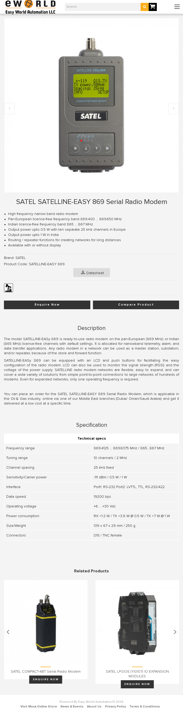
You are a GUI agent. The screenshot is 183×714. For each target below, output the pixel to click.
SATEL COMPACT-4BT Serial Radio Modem (46, 671)
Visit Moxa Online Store (38, 706)
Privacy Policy (115, 706)
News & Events (72, 706)
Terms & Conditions (144, 706)
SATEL (20, 258)
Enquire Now (47, 304)
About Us (94, 706)
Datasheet (92, 272)
